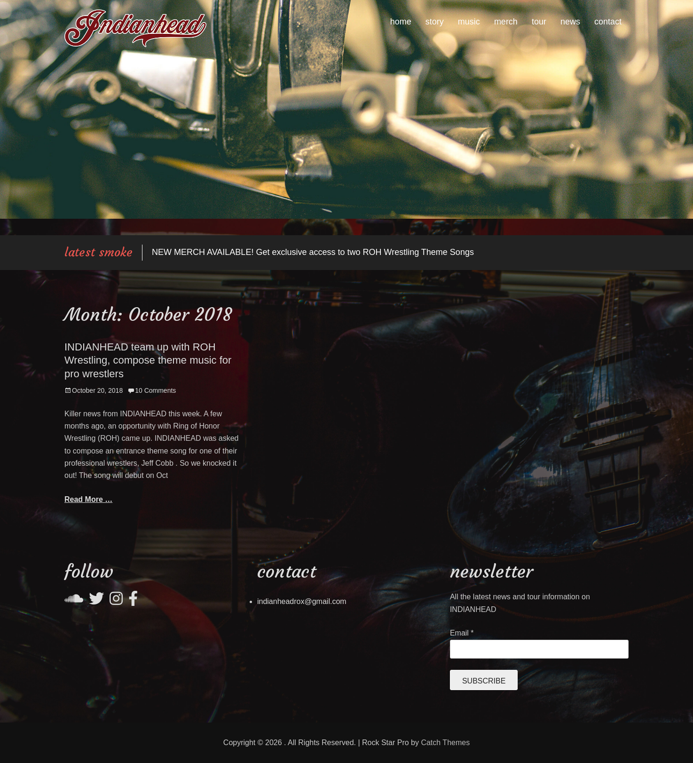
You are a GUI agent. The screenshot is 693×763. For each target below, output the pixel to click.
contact (608, 21)
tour (539, 21)
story (434, 21)
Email (462, 633)
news (570, 21)
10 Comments (155, 390)
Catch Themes (445, 743)
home (400, 21)
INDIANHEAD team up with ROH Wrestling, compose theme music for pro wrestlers (147, 360)
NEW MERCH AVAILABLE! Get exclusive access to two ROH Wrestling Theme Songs (313, 252)
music (469, 21)
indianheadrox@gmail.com (301, 601)
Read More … (88, 499)
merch (506, 21)
